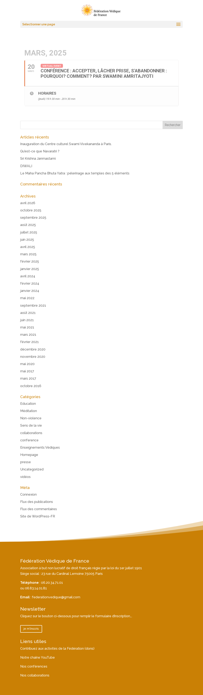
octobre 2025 (30, 210)
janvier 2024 (29, 291)
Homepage (29, 455)
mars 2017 (28, 378)
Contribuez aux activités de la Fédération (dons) (57, 649)
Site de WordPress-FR (37, 516)
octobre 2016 (30, 386)
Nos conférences (33, 666)
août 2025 (28, 225)
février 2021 (29, 342)
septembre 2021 (33, 305)
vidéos (25, 477)
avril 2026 (27, 203)
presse (25, 462)
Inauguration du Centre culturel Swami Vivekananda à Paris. (66, 144)
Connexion (28, 494)
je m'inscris (31, 628)
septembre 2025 (33, 218)
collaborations (31, 433)
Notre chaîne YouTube (37, 657)
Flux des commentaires (38, 509)
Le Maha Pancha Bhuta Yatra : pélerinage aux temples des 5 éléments (74, 173)
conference (29, 440)
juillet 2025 (28, 232)
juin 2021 (27, 320)
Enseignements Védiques (40, 447)
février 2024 (29, 283)
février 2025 (29, 261)
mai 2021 (27, 327)
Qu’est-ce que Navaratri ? (39, 151)
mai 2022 (27, 298)
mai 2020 (27, 364)
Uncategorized (32, 469)
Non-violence (30, 418)
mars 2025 (28, 254)
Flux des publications (36, 502)
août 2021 (28, 313)
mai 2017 (27, 371)
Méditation (28, 411)
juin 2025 (27, 240)
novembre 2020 (32, 357)
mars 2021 (28, 335)
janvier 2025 (29, 269)
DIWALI (26, 166)
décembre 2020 (32, 349)
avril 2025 (27, 247)
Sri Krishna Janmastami (38, 158)
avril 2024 (27, 276)
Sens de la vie (31, 425)
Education (28, 404)
